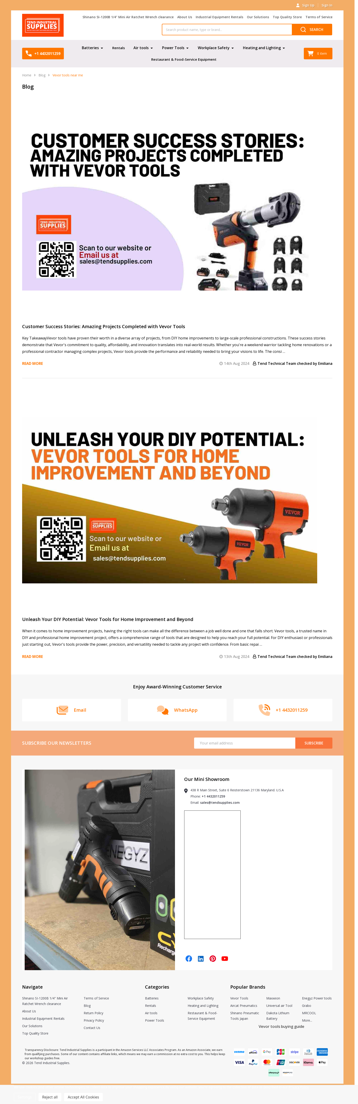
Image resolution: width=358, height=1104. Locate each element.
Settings (25, 1097)
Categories (157, 987)
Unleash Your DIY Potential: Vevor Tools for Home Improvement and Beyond (107, 619)
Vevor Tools (239, 998)
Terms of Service (318, 17)
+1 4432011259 (213, 796)
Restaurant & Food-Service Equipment (183, 59)
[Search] (312, 29)
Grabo (306, 1005)
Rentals (118, 47)
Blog (87, 1005)
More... (307, 1020)
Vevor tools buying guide (281, 1026)
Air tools (141, 47)
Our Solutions (258, 17)
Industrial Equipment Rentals (219, 17)
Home (26, 75)
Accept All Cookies (83, 1097)
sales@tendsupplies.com (220, 802)
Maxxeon (273, 998)
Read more (32, 363)
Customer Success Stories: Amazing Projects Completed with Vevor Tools (103, 326)
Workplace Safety (214, 47)
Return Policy (93, 1013)
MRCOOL (309, 1013)
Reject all (50, 1097)
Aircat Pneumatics (243, 1005)
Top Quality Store (287, 17)
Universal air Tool (279, 1005)
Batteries (89, 47)
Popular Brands (247, 987)
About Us (184, 17)
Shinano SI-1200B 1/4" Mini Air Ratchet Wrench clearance (128, 17)
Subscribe (314, 743)
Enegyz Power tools (317, 998)
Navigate (32, 987)
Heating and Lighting (262, 47)
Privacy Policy (94, 1020)
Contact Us (92, 1028)
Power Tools (173, 47)
